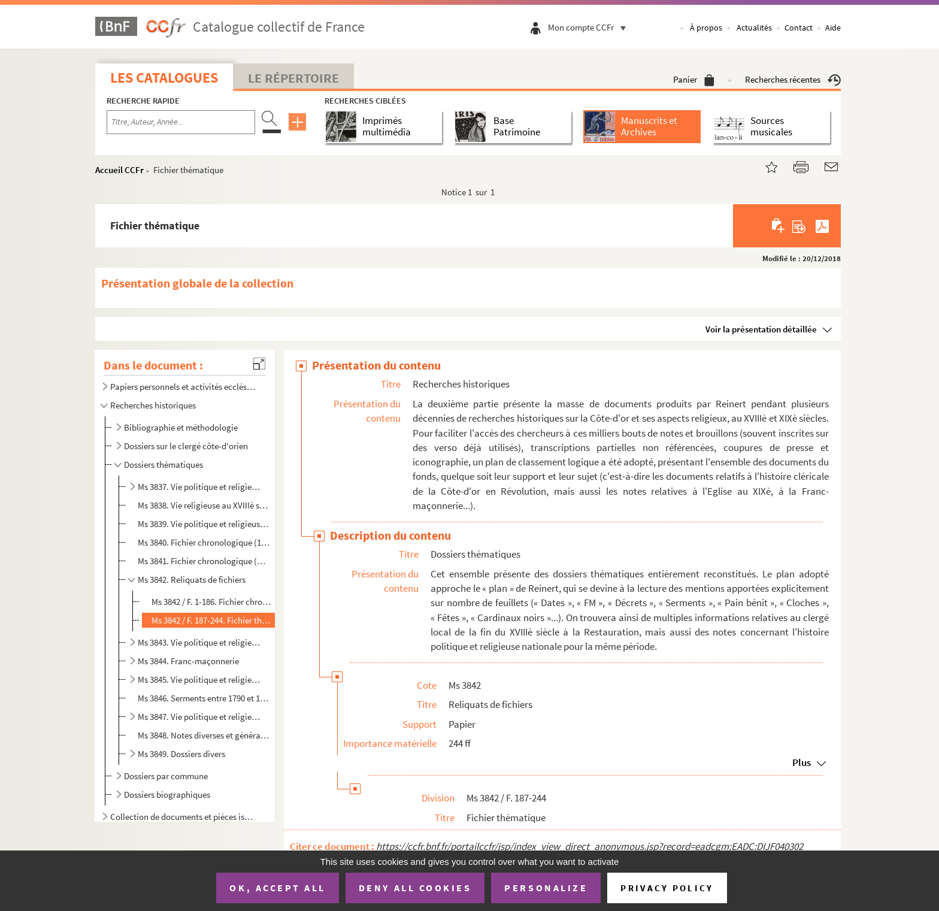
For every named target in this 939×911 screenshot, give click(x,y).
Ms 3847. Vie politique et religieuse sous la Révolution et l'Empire (199, 716)
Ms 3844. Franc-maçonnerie (188, 661)
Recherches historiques (153, 405)
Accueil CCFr (119, 169)
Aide (833, 27)
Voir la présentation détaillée (761, 329)
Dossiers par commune (166, 776)
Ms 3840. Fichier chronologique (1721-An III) (204, 542)
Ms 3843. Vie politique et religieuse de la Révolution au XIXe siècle (199, 642)
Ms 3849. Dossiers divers (181, 753)
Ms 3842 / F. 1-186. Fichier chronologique (211, 601)
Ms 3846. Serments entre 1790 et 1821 (204, 698)
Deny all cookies (415, 888)
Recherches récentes (793, 79)
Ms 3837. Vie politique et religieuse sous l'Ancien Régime (199, 486)
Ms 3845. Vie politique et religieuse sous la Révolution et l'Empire (199, 679)
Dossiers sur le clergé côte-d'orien (186, 446)
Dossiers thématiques (163, 464)
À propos (706, 27)
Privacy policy (666, 888)
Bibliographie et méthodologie (181, 427)
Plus (801, 762)
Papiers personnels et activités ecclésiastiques (184, 386)
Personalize (545, 888)
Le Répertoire (293, 77)
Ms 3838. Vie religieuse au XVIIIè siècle (204, 505)
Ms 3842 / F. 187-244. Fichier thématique (211, 620)
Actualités (754, 27)
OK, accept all (277, 888)
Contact (798, 27)
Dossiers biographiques (167, 794)
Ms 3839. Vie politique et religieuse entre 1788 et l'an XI (204, 523)
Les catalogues (164, 77)
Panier (693, 79)
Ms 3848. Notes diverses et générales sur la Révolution (204, 735)
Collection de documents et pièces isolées (184, 816)
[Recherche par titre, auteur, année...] (181, 122)
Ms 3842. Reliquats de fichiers (192, 579)
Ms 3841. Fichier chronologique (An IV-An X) (204, 561)
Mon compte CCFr (590, 27)
